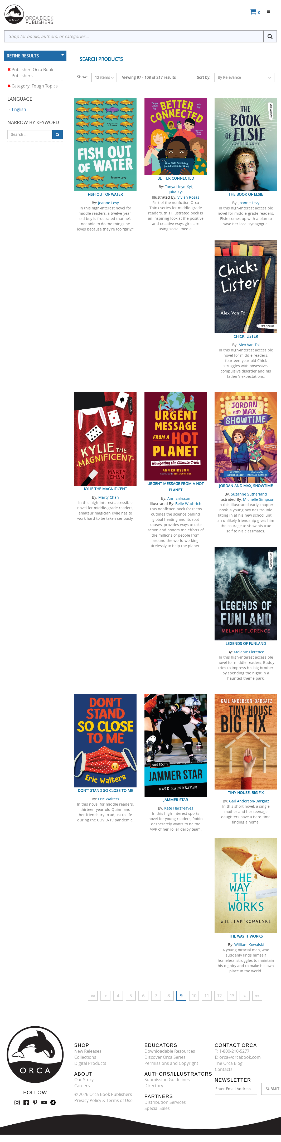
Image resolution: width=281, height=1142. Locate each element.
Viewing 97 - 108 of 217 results (149, 77)
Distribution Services (165, 1102)
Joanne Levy (108, 202)
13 (232, 996)
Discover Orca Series (165, 1057)
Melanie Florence (249, 651)
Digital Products (90, 1063)
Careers (82, 1086)
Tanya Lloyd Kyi (178, 186)
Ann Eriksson (178, 498)
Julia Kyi (176, 191)
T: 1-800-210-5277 (232, 1051)
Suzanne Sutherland (249, 494)
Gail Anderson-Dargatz (249, 800)
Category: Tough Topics (32, 86)
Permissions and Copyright (171, 1063)
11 (206, 996)
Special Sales (157, 1108)
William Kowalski (249, 944)
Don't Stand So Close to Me (105, 790)
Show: (82, 76)
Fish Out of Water (105, 194)
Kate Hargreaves (178, 808)
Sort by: (203, 77)
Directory (153, 1086)
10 (194, 996)
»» (257, 996)
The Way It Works (246, 936)
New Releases (87, 1051)
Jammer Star (175, 799)
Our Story (84, 1079)
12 (219, 996)
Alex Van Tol (249, 344)
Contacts (223, 1069)
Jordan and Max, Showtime (246, 485)
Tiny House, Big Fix (246, 792)
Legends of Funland (246, 643)
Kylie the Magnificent (105, 488)
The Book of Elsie (246, 194)
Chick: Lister (246, 336)
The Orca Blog (229, 1063)
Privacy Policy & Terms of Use (103, 1100)
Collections (85, 1057)
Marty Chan (108, 497)
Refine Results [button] (23, 56)
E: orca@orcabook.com (238, 1057)
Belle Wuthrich (188, 503)
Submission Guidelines (167, 1079)
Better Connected (175, 178)
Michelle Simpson (258, 499)
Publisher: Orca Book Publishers (30, 73)
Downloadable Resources (169, 1051)
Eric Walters (108, 798)
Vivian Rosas (188, 197)
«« (93, 996)
